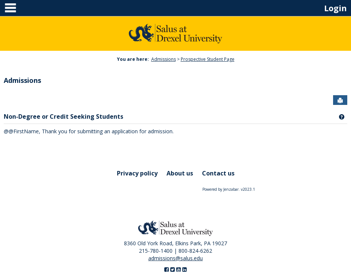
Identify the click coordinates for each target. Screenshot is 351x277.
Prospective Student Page (207, 59)
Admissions (163, 59)
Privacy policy (137, 173)
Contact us (218, 173)
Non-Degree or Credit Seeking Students (63, 116)
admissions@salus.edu (175, 258)
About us (180, 173)
